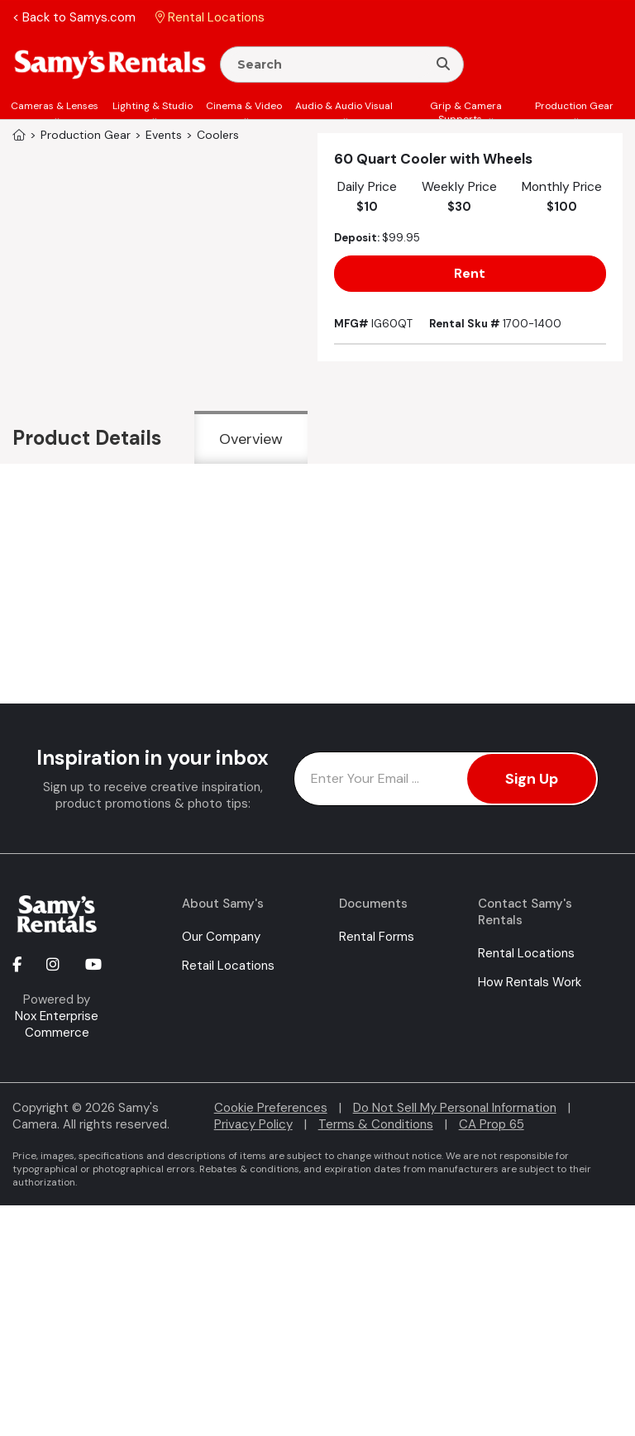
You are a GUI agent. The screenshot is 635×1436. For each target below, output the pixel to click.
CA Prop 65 (491, 1124)
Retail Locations (228, 965)
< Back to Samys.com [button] (74, 17)
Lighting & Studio (152, 105)
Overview (251, 439)
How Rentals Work (529, 982)
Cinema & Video (244, 105)
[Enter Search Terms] (330, 64)
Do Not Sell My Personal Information (454, 1108)
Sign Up (531, 779)
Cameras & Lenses (54, 105)
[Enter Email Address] (446, 778)
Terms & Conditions (375, 1124)
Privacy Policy (253, 1124)
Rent (469, 273)
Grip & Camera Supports (466, 112)
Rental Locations (526, 953)
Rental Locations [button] (210, 17)
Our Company (221, 936)
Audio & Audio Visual (344, 105)
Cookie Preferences (270, 1108)
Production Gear (574, 105)
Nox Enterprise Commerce (56, 1024)
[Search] (443, 64)
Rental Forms (376, 936)
